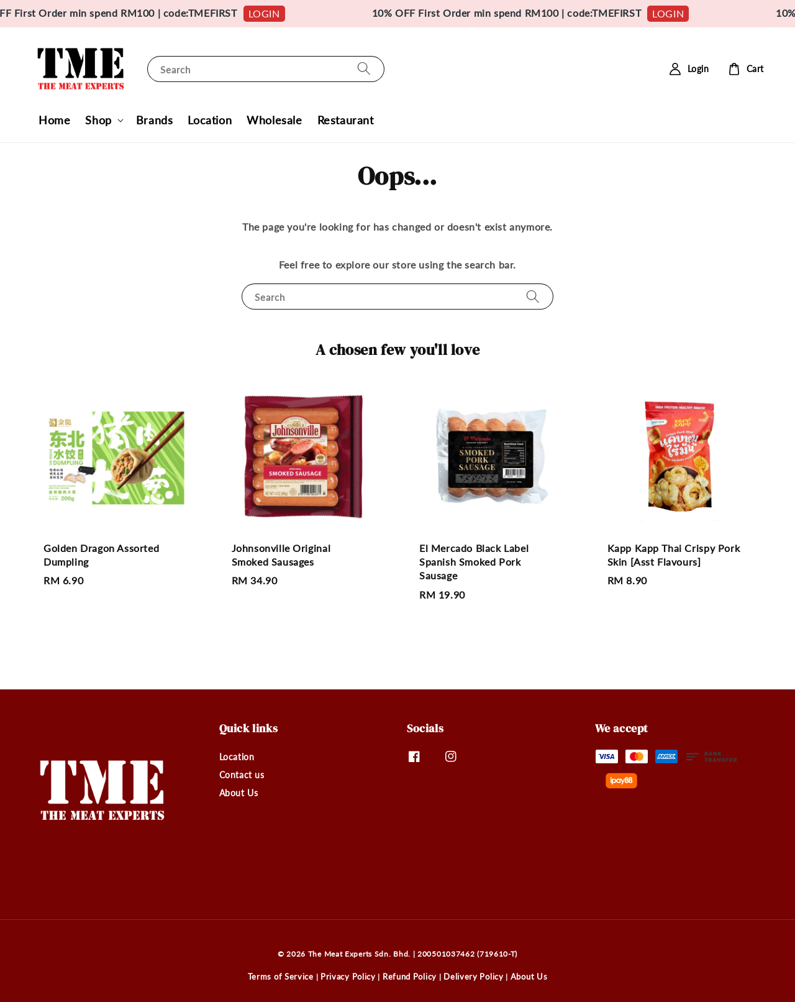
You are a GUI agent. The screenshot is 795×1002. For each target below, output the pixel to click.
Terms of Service (281, 976)
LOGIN (274, 13)
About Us (238, 793)
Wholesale (274, 120)
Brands (154, 120)
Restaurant (345, 120)
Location (210, 120)
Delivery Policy (473, 976)
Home (54, 120)
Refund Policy (410, 976)
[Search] (364, 69)
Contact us (242, 775)
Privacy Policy (348, 976)
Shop (98, 120)
